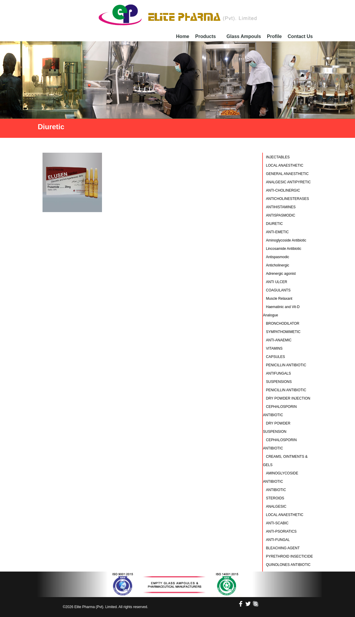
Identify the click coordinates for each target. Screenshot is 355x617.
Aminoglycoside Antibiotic (286, 240)
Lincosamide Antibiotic (283, 249)
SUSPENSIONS (279, 382)
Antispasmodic (277, 257)
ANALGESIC (276, 506)
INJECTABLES (278, 157)
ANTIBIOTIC (276, 490)
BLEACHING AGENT (283, 548)
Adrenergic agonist (281, 274)
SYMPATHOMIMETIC (283, 332)
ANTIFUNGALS (278, 373)
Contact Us (300, 36)
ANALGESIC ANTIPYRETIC (288, 182)
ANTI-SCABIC (277, 523)
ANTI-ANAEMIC (279, 340)
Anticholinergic (277, 265)
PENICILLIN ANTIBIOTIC (286, 365)
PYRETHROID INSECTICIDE (289, 556)
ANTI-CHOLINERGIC (283, 190)
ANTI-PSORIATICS (281, 531)
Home (182, 36)
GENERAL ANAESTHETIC (287, 174)
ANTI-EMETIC (277, 232)
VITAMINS (274, 348)
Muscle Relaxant (279, 298)
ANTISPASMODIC (280, 215)
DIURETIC (274, 224)
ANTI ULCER (276, 282)
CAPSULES (275, 357)
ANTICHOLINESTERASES (287, 199)
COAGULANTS (278, 290)
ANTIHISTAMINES (281, 207)
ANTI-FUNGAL (278, 540)
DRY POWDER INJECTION (288, 398)
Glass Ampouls (244, 36)
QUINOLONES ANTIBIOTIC (288, 565)
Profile (274, 36)
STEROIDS (275, 498)
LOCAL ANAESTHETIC (285, 165)
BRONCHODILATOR (282, 323)
